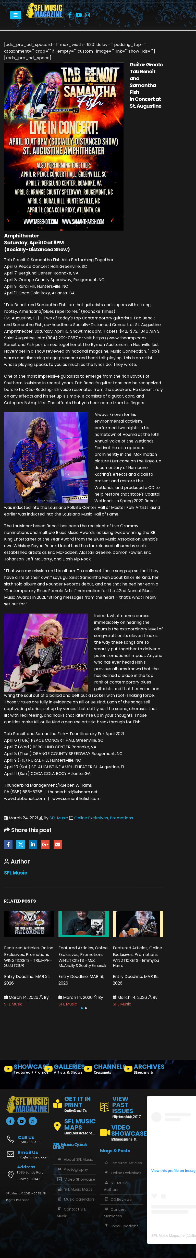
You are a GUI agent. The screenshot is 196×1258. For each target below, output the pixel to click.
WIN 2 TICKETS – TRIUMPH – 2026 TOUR (28, 962)
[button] (82, 1008)
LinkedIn (33, 844)
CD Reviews (118, 1199)
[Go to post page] (29, 924)
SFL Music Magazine (168, 1235)
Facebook (8, 844)
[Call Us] (27, 1136)
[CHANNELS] (102, 1070)
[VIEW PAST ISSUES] (121, 1106)
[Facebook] (70, 15)
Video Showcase (76, 1179)
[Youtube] (78, 15)
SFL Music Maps (74, 1189)
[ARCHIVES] (142, 1070)
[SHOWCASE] (22, 1070)
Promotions (121, 818)
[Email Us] (27, 1155)
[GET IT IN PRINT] (74, 1103)
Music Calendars (76, 1199)
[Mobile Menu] (15, 15)
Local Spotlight (121, 1226)
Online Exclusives (91, 818)
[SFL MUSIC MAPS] (74, 1124)
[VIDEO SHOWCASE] (121, 1130)
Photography (72, 1169)
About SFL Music (75, 1159)
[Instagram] (87, 15)
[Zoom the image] (45, 6)
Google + (45, 844)
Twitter (20, 844)
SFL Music (59, 818)
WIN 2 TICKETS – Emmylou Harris (136, 962)
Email (58, 844)
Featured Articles (123, 1163)
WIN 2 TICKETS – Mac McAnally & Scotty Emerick (82, 962)
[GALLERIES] (62, 1070)
